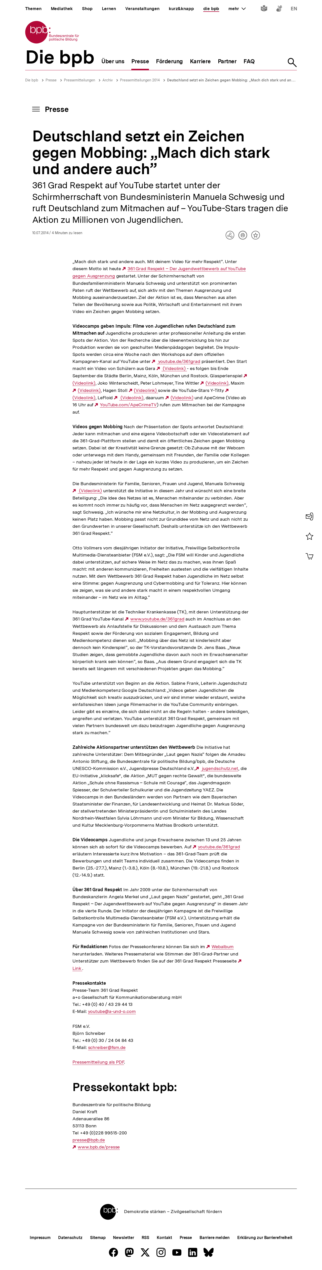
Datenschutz (70, 1237)
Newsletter (123, 1237)
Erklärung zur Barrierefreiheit (264, 1237)
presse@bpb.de (88, 1140)
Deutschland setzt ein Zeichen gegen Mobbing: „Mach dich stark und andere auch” (238, 80)
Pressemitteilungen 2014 (140, 80)
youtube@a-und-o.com (112, 1011)
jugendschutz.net (219, 768)
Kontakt (164, 1237)
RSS (145, 1237)
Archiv (107, 80)
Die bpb (31, 80)
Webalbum (223, 946)
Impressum (40, 1237)
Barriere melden (214, 1237)
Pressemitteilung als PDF (98, 1062)
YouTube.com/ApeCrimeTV (128, 405)
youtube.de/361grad (178, 361)
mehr (237, 8)
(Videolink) (174, 368)
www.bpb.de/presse (99, 1147)
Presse (51, 80)
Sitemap (97, 1237)
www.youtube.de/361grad (157, 619)
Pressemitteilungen (79, 80)
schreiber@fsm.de (107, 1047)
